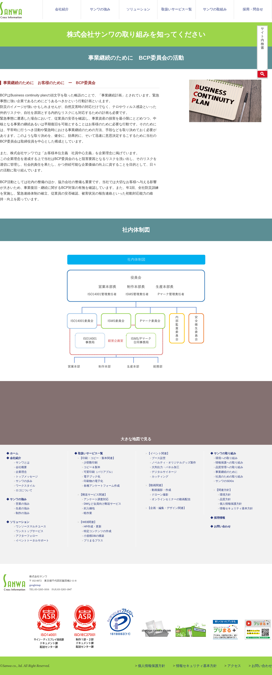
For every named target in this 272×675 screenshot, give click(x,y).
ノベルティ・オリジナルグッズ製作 (174, 462)
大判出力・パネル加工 (165, 467)
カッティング (160, 476)
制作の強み (23, 513)
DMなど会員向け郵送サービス (102, 503)
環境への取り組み (226, 458)
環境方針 (225, 494)
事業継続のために (226, 471)
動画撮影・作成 (161, 489)
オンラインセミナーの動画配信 (171, 499)
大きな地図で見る (136, 439)
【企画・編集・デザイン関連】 (166, 508)
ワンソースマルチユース (31, 526)
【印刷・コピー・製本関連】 (97, 458)
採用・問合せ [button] (253, 9)
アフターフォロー (27, 535)
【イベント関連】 (158, 453)
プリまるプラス (93, 540)
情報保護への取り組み (229, 462)
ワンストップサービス (29, 531)
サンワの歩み (24, 481)
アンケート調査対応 (96, 499)
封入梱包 (89, 508)
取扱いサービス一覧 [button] (176, 9)
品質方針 (225, 499)
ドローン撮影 (160, 494)
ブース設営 (159, 458)
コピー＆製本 (92, 467)
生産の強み (23, 508)
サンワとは (23, 462)
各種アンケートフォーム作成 (102, 485)
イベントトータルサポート (32, 540)
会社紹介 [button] (62, 9)
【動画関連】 (155, 485)
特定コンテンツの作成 (97, 531)
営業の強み (23, 503)
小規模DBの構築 (94, 535)
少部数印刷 (91, 462)
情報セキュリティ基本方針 (236, 508)
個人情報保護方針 (231, 503)
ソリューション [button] (138, 9)
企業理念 (21, 471)
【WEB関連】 (88, 522)
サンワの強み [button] (100, 9)
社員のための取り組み (229, 476)
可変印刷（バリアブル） (99, 471)
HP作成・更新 (92, 526)
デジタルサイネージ (164, 471)
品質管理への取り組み (229, 467)
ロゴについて (24, 490)
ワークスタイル (25, 485)
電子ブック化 (92, 476)
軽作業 (88, 513)
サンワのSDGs (224, 481)
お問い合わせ (262, 666)
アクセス (234, 666)
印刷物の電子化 (93, 481)
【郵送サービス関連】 (93, 494)
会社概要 (21, 467)
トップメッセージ (27, 476)
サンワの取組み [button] (215, 9)
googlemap (35, 585)
